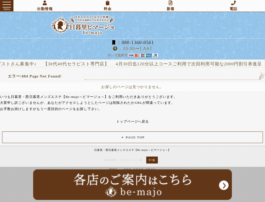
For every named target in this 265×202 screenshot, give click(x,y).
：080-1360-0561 (132, 42)
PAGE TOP (132, 137)
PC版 (152, 160)
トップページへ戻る (132, 121)
